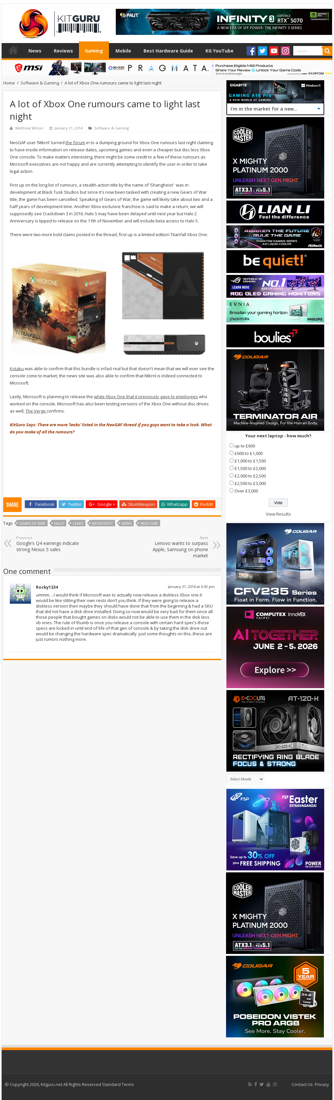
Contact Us (302, 1084)
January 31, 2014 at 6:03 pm (191, 586)
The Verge (36, 411)
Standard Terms (118, 1084)
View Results (278, 514)
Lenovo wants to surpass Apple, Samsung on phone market (174, 547)
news (126, 523)
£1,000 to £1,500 (250, 461)
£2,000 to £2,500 (250, 476)
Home (13, 50)
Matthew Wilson (29, 128)
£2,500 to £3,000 (250, 483)
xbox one (149, 523)
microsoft (102, 523)
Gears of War (32, 523)
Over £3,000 (246, 491)
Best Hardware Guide (168, 51)
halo (59, 523)
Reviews (63, 51)
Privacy (322, 1084)
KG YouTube (219, 51)
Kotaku (17, 368)
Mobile (123, 51)
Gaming (94, 51)
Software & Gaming (40, 83)
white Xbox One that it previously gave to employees (146, 396)
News (34, 51)
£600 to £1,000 (249, 453)
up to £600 (245, 446)
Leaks (78, 523)
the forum (75, 142)
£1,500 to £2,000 (250, 468)
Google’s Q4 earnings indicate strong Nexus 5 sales (49, 543)
